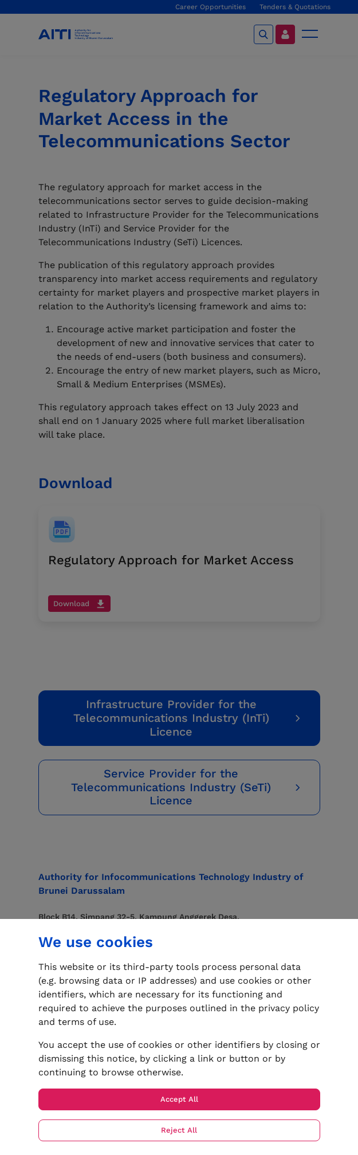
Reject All (179, 1130)
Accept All (179, 1099)
